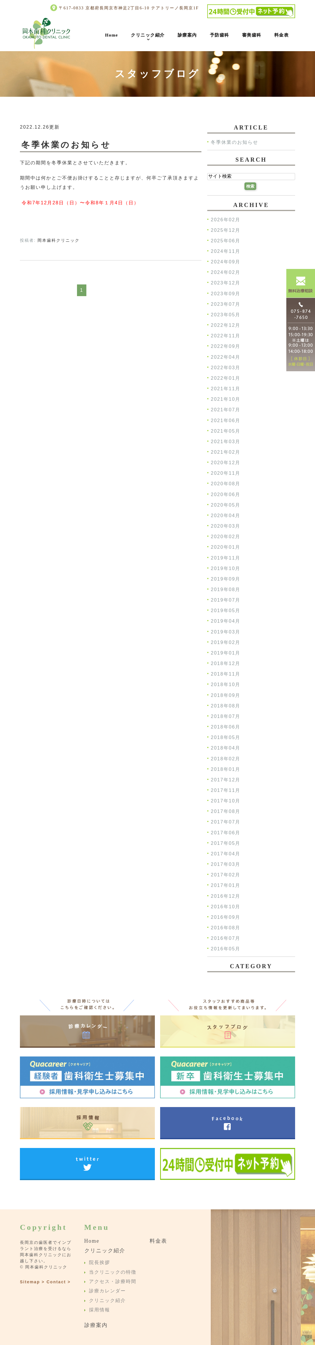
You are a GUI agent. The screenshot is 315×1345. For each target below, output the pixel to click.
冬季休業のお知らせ (66, 144)
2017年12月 (225, 779)
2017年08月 (225, 811)
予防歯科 (219, 35)
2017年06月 (225, 832)
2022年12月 (225, 325)
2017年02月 (225, 875)
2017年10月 (225, 801)
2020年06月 (225, 494)
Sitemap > (32, 1282)
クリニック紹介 (148, 35)
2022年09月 (225, 346)
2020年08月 (225, 483)
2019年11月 (225, 557)
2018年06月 (225, 726)
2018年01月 (225, 769)
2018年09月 (225, 695)
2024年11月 (225, 251)
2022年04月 (225, 357)
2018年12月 (225, 663)
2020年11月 (225, 473)
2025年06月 (225, 240)
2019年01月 (225, 652)
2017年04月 (225, 853)
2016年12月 (225, 896)
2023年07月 (225, 304)
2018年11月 (225, 674)
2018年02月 (225, 758)
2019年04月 (225, 621)
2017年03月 (225, 864)
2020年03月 (225, 526)
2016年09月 (225, 917)
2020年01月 (225, 547)
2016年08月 (225, 927)
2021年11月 (225, 388)
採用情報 (99, 1309)
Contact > (59, 1282)
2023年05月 (225, 314)
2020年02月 (225, 536)
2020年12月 (225, 462)
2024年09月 (225, 262)
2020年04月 (225, 515)
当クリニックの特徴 (112, 1272)
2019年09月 (225, 578)
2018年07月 (225, 716)
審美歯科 (251, 35)
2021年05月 (225, 431)
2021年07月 (225, 410)
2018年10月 (225, 684)
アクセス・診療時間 (112, 1281)
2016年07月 (225, 938)
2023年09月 (225, 293)
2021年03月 (225, 441)
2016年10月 (225, 906)
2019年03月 (225, 631)
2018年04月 (225, 748)
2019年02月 (225, 642)
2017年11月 (225, 790)
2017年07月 (225, 822)
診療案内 (187, 35)
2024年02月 (225, 272)
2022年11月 (225, 336)
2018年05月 (225, 737)
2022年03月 (225, 367)
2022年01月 (225, 378)
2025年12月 (225, 230)
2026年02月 (225, 219)
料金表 (281, 35)
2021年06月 (225, 420)
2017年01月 (225, 885)
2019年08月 (225, 589)
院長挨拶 (99, 1262)
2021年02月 (225, 452)
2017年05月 (225, 843)
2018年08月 (225, 705)
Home (111, 35)
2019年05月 (225, 610)
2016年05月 (225, 949)
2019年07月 (225, 600)
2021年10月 (225, 399)
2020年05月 (225, 505)
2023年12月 (225, 283)
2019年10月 (225, 568)
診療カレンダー (107, 1291)
